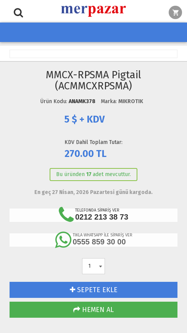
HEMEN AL (93, 310)
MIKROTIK (130, 101)
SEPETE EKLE (94, 290)
